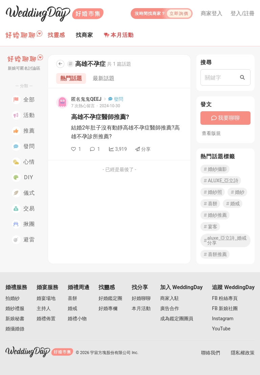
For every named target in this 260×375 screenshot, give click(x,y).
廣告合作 (169, 308)
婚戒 (232, 203)
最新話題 (103, 78)
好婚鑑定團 (110, 298)
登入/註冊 (243, 13)
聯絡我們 (210, 352)
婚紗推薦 (215, 215)
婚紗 (237, 192)
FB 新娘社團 (225, 308)
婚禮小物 (77, 318)
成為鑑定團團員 (176, 318)
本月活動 (119, 35)
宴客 (210, 226)
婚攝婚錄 (14, 328)
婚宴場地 (46, 298)
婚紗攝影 (215, 169)
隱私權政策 (243, 352)
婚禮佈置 (46, 318)
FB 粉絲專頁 (225, 298)
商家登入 (211, 13)
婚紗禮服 (14, 308)
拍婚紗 (12, 298)
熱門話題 (71, 78)
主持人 (44, 308)
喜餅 (210, 203)
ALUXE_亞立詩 (220, 180)
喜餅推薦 (215, 254)
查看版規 (211, 133)
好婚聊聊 (141, 298)
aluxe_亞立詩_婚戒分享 (224, 240)
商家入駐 (169, 298)
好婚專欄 (108, 308)
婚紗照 (212, 192)
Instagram (222, 318)
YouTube (221, 328)
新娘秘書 (14, 318)
